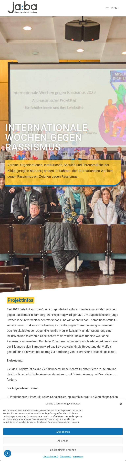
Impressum (78, 456)
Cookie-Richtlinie (50, 456)
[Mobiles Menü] (113, 8)
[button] (121, 403)
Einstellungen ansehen (63, 449)
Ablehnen (63, 440)
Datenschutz (65, 456)
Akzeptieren (63, 431)
